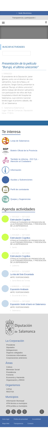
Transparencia (18, 423)
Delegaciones (11, 350)
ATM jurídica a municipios (16, 406)
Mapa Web (5, 423)
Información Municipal (15, 401)
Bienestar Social (13, 369)
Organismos (13, 385)
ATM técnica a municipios (16, 403)
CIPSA (9, 389)
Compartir (3, 123)
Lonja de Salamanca (19, 141)
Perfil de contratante (19, 189)
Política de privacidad (21, 419)
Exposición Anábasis (19, 289)
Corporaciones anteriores (16, 358)
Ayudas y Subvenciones (21, 180)
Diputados (10, 347)
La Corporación (15, 340)
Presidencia (11, 372)
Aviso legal (5, 419)
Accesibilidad (36, 419)
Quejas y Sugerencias (20, 199)
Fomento (10, 375)
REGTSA (10, 392)
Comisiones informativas (16, 355)
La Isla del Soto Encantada (22, 274)
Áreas (9, 362)
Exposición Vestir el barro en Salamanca (28, 304)
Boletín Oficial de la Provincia (23, 151)
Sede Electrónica (24, 13)
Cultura (9, 367)
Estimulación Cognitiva (20, 219)
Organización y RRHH (15, 380)
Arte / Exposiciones (19, 277)
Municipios (12, 396)
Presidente (10, 345)
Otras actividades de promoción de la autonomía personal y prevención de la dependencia (28, 224)
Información (15, 170)
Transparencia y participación (23, 18)
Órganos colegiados (14, 353)
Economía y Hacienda (15, 377)
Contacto (30, 423)
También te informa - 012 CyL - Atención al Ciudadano (24, 160)
